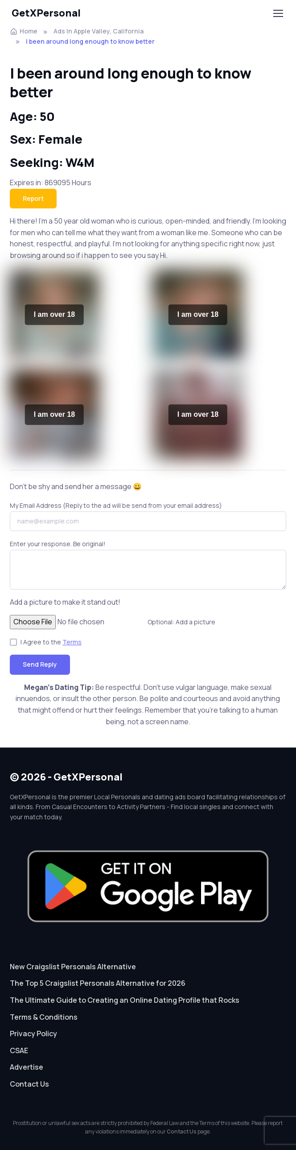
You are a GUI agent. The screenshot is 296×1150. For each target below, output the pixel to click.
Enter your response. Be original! (58, 544)
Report (33, 198)
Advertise (26, 1067)
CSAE (19, 1050)
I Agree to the (51, 642)
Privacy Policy (33, 1033)
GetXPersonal (46, 13)
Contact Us (29, 1084)
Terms (72, 642)
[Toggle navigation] (277, 13)
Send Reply (40, 664)
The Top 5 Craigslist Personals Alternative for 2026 (97, 983)
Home (23, 31)
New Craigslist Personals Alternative (73, 966)
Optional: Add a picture (181, 622)
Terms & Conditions (44, 1017)
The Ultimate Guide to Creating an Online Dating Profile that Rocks (124, 1000)
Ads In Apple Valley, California (98, 31)
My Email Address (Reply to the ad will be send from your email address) (116, 505)
